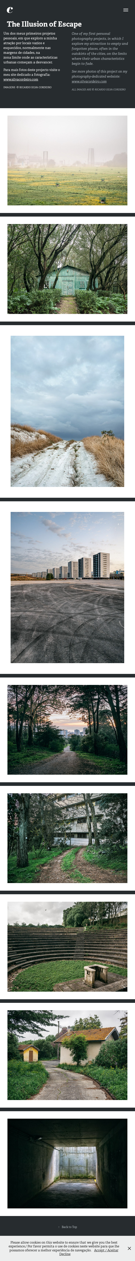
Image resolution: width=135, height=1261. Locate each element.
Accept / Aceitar (106, 1250)
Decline (65, 1254)
